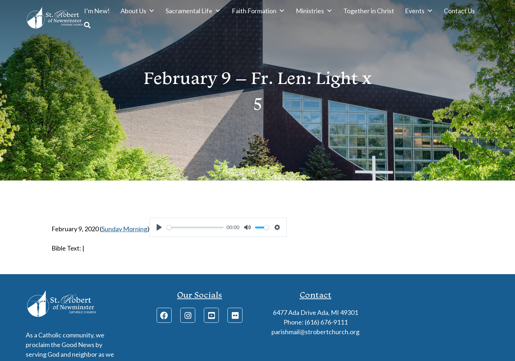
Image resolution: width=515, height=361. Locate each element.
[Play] (159, 227)
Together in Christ (368, 11)
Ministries (314, 11)
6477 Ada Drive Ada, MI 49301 (315, 312)
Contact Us (459, 11)
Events (419, 11)
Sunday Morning (124, 229)
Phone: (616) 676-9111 (316, 322)
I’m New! (97, 11)
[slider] (195, 227)
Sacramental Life (193, 11)
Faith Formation (258, 11)
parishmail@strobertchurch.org (315, 332)
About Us (138, 11)
